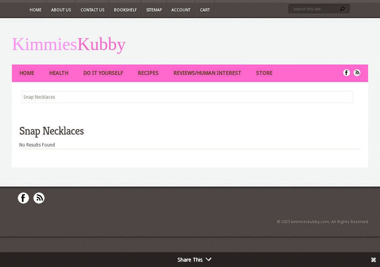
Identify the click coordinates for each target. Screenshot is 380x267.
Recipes (148, 73)
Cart (205, 10)
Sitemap (154, 10)
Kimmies (44, 44)
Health (58, 73)
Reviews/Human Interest (207, 73)
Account (180, 10)
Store (264, 73)
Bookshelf (125, 10)
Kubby (101, 44)
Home (36, 10)
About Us (61, 10)
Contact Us (92, 10)
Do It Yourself (103, 73)
